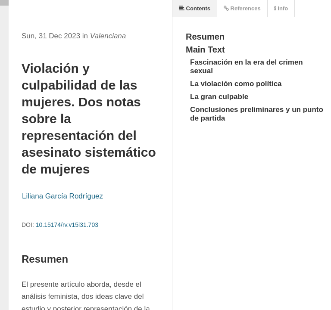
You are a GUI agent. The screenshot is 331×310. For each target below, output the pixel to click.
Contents (194, 8)
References (242, 8)
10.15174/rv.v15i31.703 (67, 224)
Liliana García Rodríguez (62, 196)
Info (281, 8)
